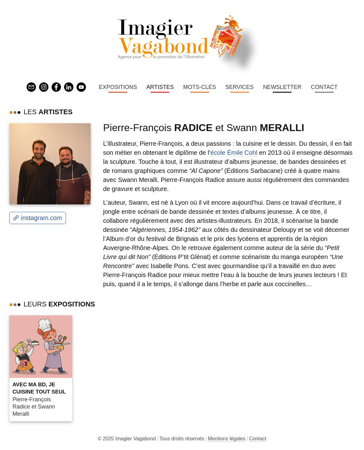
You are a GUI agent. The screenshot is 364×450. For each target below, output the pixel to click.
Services (239, 87)
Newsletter (282, 87)
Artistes (160, 87)
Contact (324, 87)
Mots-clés (199, 87)
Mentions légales (226, 438)
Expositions (118, 87)
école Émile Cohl (234, 152)
